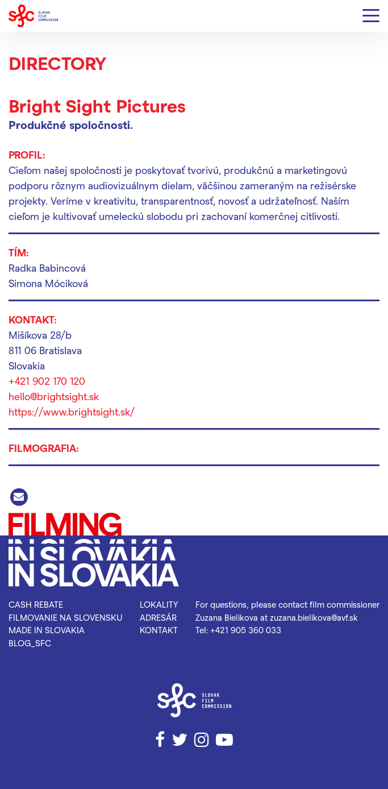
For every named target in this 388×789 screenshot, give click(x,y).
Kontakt (159, 630)
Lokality (159, 604)
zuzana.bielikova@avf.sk (314, 617)
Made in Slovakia (47, 630)
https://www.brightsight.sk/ (72, 411)
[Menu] (370, 16)
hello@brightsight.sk (54, 396)
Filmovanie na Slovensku (66, 617)
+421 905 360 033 (245, 630)
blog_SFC (30, 643)
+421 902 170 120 (47, 381)
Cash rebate (36, 604)
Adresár (158, 617)
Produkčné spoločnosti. (71, 124)
